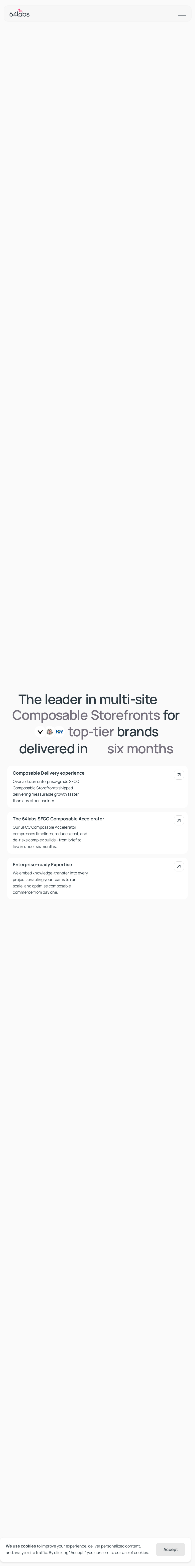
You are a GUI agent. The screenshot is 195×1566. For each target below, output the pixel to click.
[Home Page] (19, 13)
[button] (182, 13)
